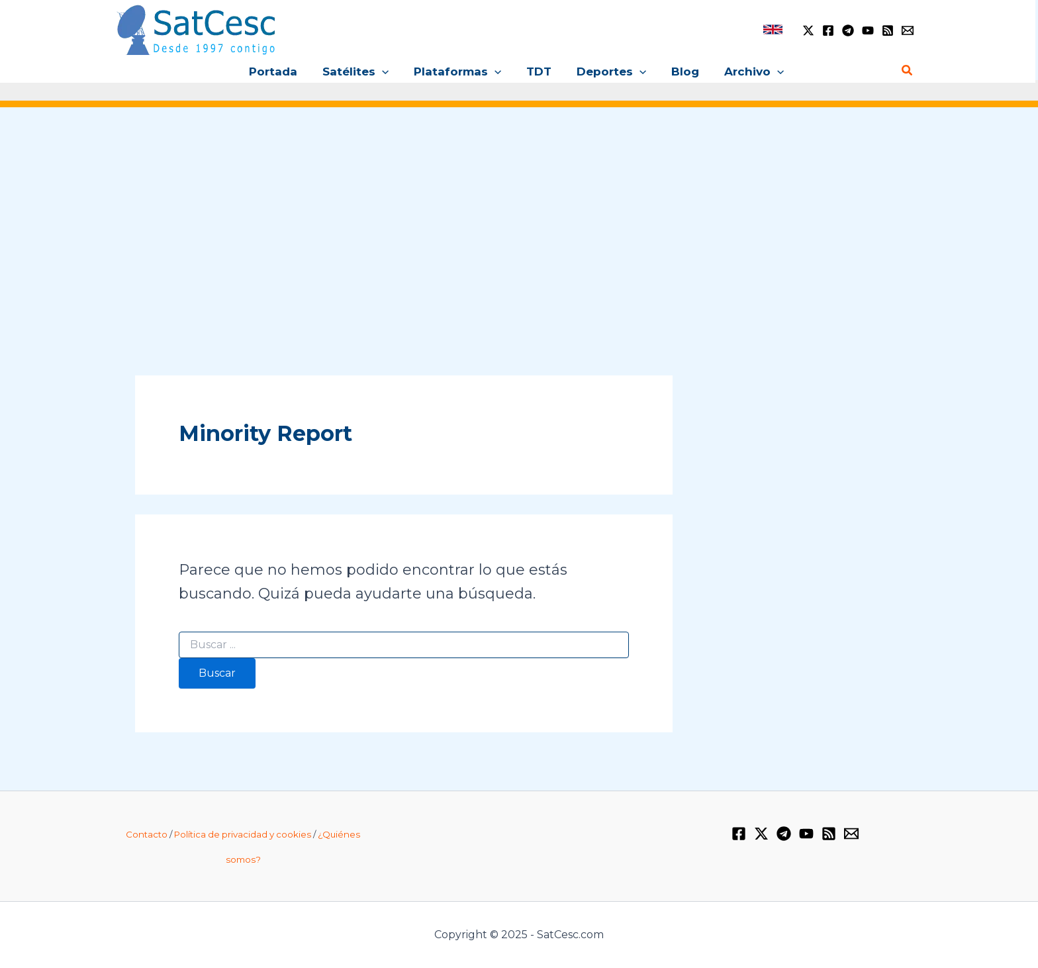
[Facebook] (828, 30)
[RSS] (888, 30)
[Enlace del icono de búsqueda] (908, 70)
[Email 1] (908, 30)
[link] (772, 29)
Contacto (146, 834)
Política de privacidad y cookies (242, 834)
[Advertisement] (519, 224)
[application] (387, 71)
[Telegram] (848, 30)
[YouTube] (868, 30)
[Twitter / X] (808, 30)
